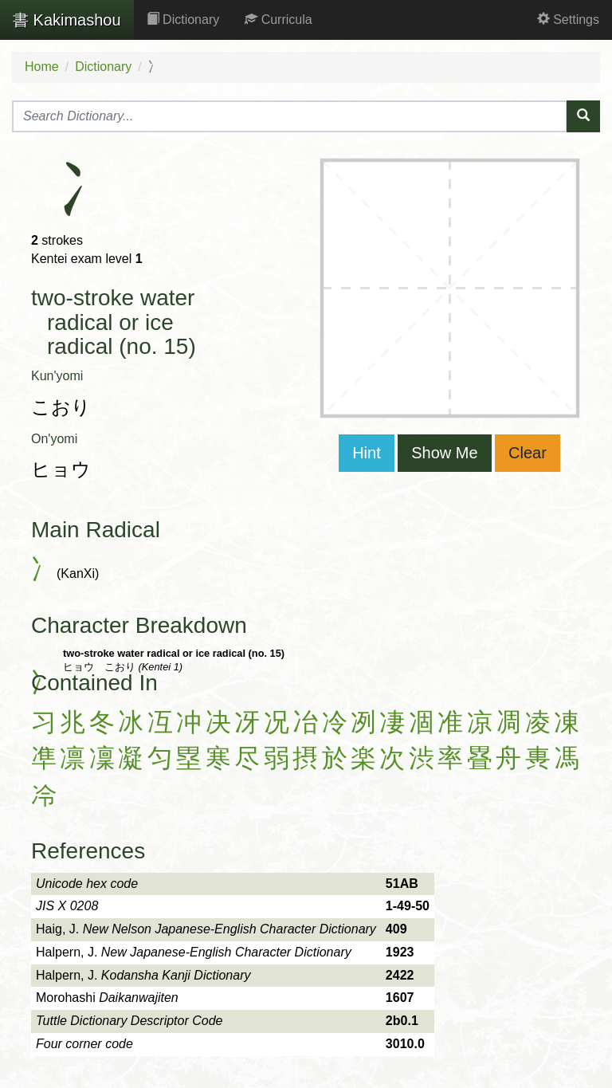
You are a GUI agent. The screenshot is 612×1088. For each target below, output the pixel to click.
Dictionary (183, 19)
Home (42, 66)
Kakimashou (67, 20)
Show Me (444, 453)
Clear (527, 453)
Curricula (278, 19)
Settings (568, 19)
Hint (366, 453)
